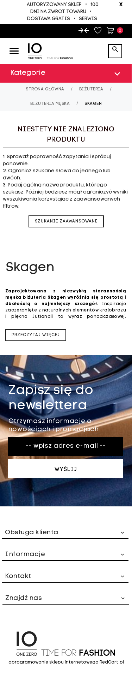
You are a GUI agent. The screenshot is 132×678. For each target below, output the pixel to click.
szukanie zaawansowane (66, 221)
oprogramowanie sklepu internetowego (53, 662)
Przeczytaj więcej (36, 335)
